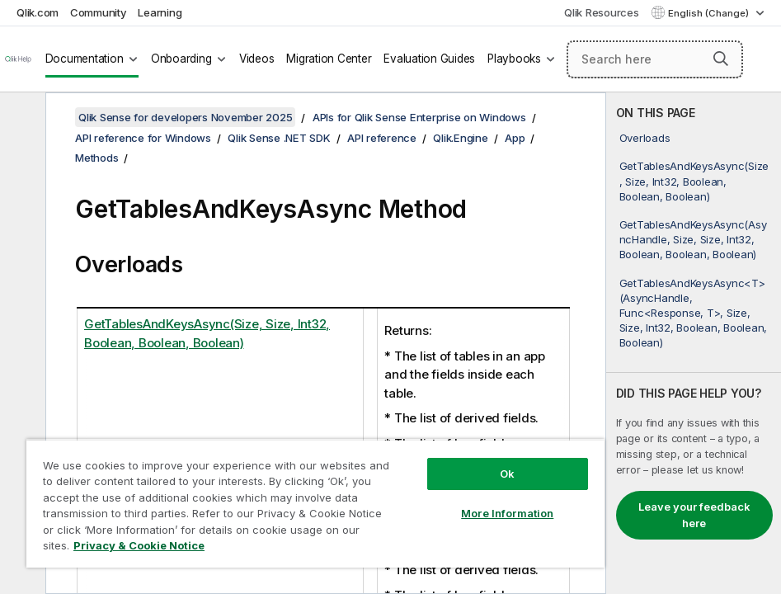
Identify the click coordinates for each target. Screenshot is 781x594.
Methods (96, 157)
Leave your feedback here (694, 515)
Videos (257, 58)
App (515, 137)
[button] (720, 58)
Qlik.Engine (460, 137)
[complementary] (693, 343)
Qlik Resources (601, 12)
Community (98, 12)
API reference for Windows (143, 137)
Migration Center (328, 58)
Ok (507, 473)
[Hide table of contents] (20, 118)
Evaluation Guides (429, 58)
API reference (381, 137)
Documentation (84, 58)
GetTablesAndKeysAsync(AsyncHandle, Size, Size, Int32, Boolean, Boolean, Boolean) (693, 239)
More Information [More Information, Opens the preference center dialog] (507, 513)
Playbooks (514, 58)
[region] (315, 503)
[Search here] (654, 59)
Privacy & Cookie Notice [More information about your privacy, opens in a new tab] (139, 545)
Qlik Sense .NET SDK (279, 137)
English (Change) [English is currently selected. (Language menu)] (709, 13)
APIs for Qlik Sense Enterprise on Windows (419, 117)
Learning (159, 12)
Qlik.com (37, 12)
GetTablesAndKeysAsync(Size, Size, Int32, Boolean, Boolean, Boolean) (694, 180)
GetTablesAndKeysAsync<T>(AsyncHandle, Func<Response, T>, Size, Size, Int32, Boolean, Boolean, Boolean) (693, 313)
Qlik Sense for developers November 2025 (185, 117)
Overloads (644, 137)
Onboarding (181, 58)
